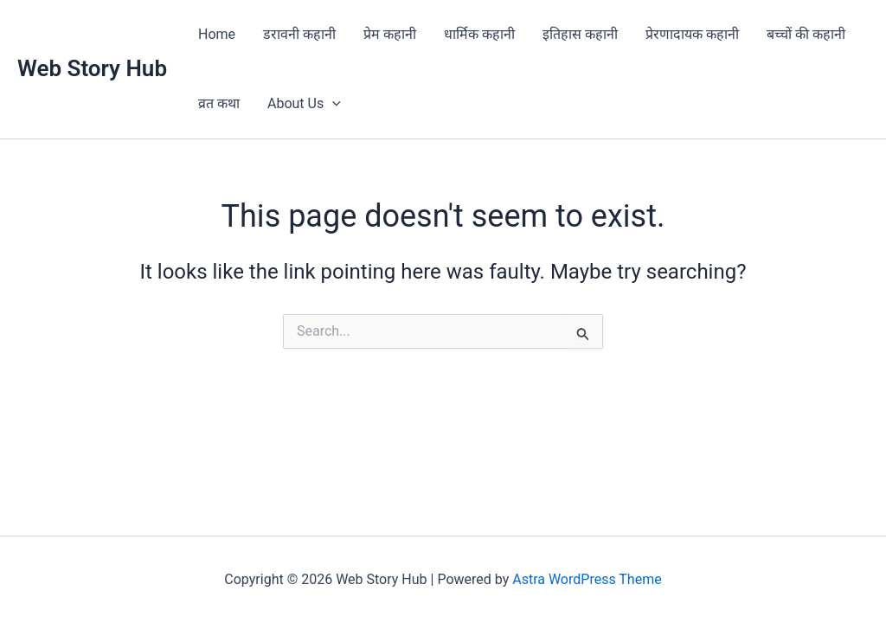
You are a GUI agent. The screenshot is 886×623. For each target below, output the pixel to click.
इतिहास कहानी (580, 34)
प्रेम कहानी (389, 34)
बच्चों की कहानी (806, 34)
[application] (332, 103)
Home (216, 34)
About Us (304, 103)
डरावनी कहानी (299, 34)
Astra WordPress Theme (586, 579)
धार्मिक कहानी (479, 34)
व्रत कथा (219, 103)
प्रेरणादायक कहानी (692, 34)
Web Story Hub (92, 68)
